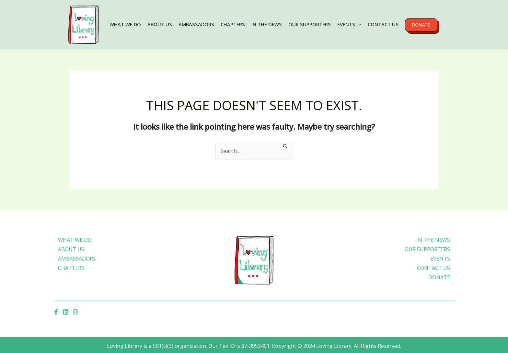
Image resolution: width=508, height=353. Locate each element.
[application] (358, 24)
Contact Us (383, 24)
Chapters (233, 24)
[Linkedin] (66, 312)
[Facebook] (56, 312)
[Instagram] (75, 312)
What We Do (125, 24)
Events (349, 24)
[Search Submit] (285, 147)
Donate (421, 24)
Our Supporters (309, 24)
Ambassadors (196, 24)
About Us (159, 24)
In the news (266, 24)
